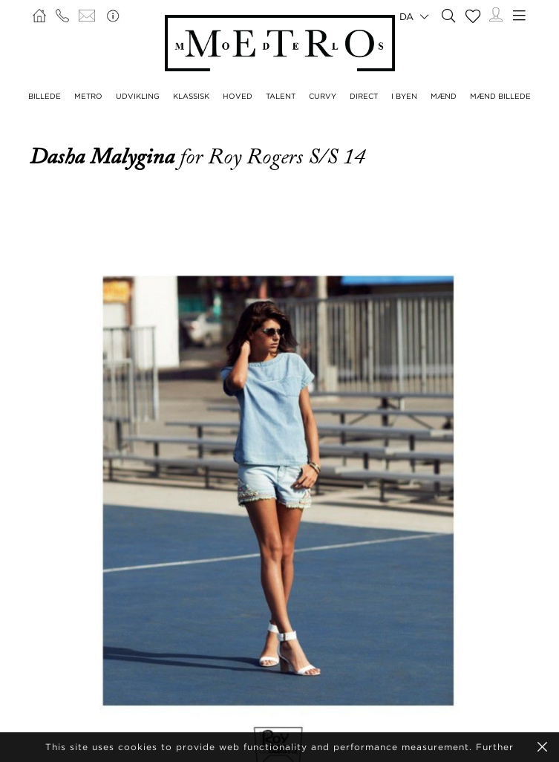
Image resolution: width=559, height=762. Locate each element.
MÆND (444, 96)
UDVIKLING (138, 96)
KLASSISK (191, 96)
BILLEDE (44, 96)
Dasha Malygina (105, 156)
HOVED (237, 96)
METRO (88, 96)
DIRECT (364, 96)
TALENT (280, 96)
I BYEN (404, 96)
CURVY (322, 96)
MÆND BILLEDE (500, 96)
